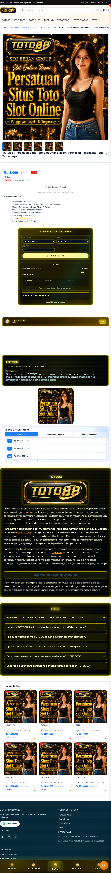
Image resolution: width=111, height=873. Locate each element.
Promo (93, 3)
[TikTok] (15, 839)
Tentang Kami (65, 817)
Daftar (100, 3)
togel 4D (57, 555)
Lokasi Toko (64, 825)
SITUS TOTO (19, 20)
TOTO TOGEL (63, 20)
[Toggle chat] (104, 865)
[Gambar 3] (28, 146)
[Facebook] (2, 839)
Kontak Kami (65, 821)
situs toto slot (24, 534)
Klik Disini (31, 223)
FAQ (61, 830)
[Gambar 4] (38, 146)
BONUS (12, 866)
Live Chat (99, 866)
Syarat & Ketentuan (9, 857)
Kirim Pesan (10, 826)
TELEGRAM (34, 866)
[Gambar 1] (7, 146)
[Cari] (23, 10)
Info (102, 324)
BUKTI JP (77, 866)
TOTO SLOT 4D (81, 20)
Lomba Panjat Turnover (55, 436)
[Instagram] (9, 839)
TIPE (72, 242)
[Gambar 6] (59, 146)
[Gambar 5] (48, 146)
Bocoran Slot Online (89, 436)
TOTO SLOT (34, 20)
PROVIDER (39, 242)
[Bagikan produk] (106, 154)
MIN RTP (39, 250)
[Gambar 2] (17, 146)
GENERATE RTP (55, 258)
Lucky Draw (21, 436)
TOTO (94, 20)
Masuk (108, 3)
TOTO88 (84, 3)
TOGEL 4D (49, 20)
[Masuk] (106, 10)
